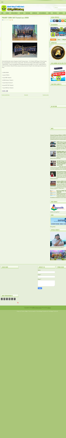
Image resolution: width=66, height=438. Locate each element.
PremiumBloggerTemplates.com (42, 311)
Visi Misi (21, 13)
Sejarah (7, 13)
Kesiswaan (28, 13)
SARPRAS (61, 13)
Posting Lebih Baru (5, 94)
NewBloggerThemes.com (53, 311)
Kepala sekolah (14, 13)
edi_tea (49, 307)
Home (2, 2)
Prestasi (55, 13)
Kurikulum (34, 13)
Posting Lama (46, 94)
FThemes (22, 311)
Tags (59, 39)
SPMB (49, 13)
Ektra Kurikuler (42, 13)
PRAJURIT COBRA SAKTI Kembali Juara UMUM (15, 17)
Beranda (26, 94)
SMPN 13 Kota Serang (36, 307)
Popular (53, 39)
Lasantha (34, 311)
